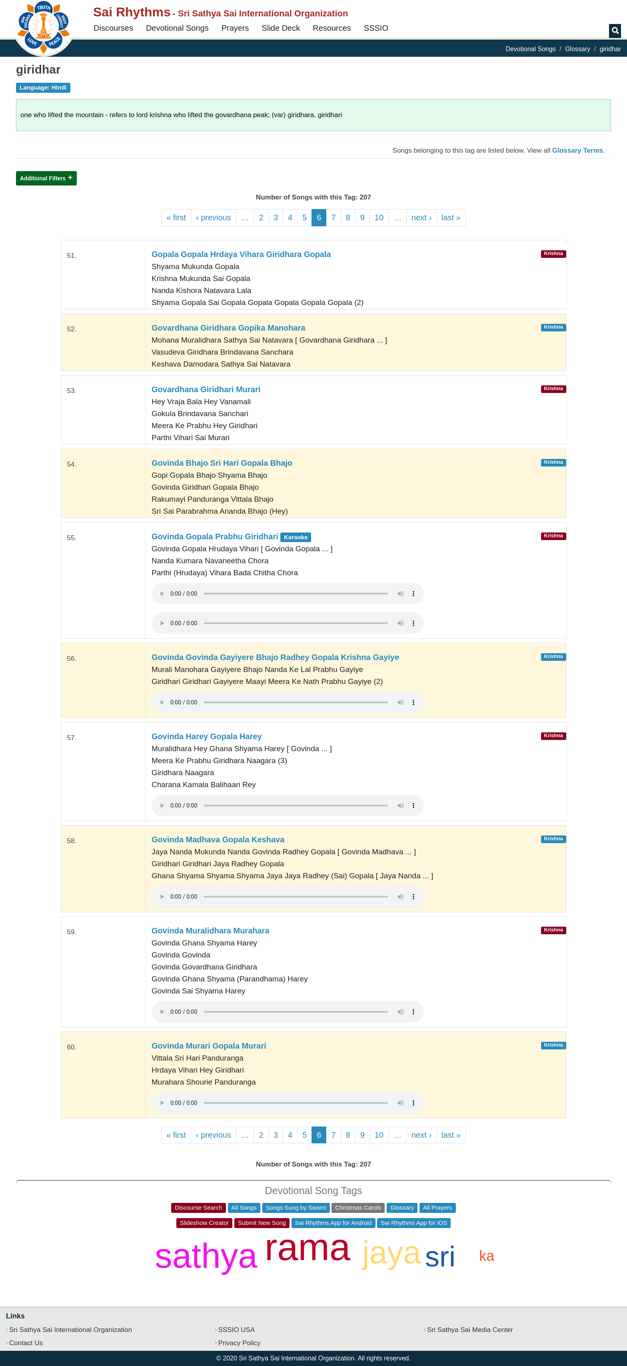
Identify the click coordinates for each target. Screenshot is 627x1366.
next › (421, 217)
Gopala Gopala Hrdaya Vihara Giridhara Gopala (241, 254)
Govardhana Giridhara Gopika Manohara (229, 327)
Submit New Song (262, 1222)
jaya (391, 1252)
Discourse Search (198, 1207)
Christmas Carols (358, 1207)
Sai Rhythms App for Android (333, 1222)
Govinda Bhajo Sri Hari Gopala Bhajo (222, 463)
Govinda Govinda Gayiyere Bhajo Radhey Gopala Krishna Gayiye (275, 657)
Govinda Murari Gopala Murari (209, 1045)
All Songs (244, 1207)
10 (379, 217)
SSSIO (376, 28)
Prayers (235, 28)
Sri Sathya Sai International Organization (70, 1330)
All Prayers (437, 1207)
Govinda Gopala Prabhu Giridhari (231, 536)
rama (307, 1247)
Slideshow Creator (204, 1222)
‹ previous (213, 217)
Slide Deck (281, 28)
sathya (206, 1255)
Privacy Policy (239, 1343)
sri (440, 1256)
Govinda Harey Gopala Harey (207, 736)
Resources (332, 28)
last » (451, 217)
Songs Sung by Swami (296, 1207)
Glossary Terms (577, 150)
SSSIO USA (236, 1330)
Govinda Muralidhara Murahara (211, 930)
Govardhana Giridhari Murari (206, 389)
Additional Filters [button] (43, 178)
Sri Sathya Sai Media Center (470, 1330)
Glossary (577, 49)
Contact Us (26, 1343)
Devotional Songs (177, 28)
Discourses (113, 28)
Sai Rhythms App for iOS (414, 1222)
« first (176, 217)
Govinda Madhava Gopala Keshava (218, 839)
